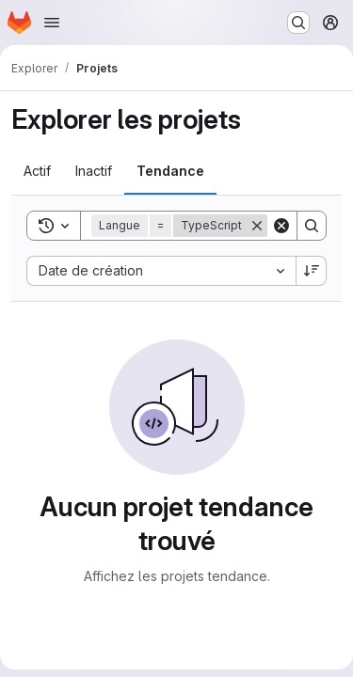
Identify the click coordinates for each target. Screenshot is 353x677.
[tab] (37, 171)
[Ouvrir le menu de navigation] (52, 23)
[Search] (312, 226)
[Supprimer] (257, 225)
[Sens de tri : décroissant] (312, 271)
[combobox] (161, 271)
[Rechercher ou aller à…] (298, 22)
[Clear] (281, 225)
